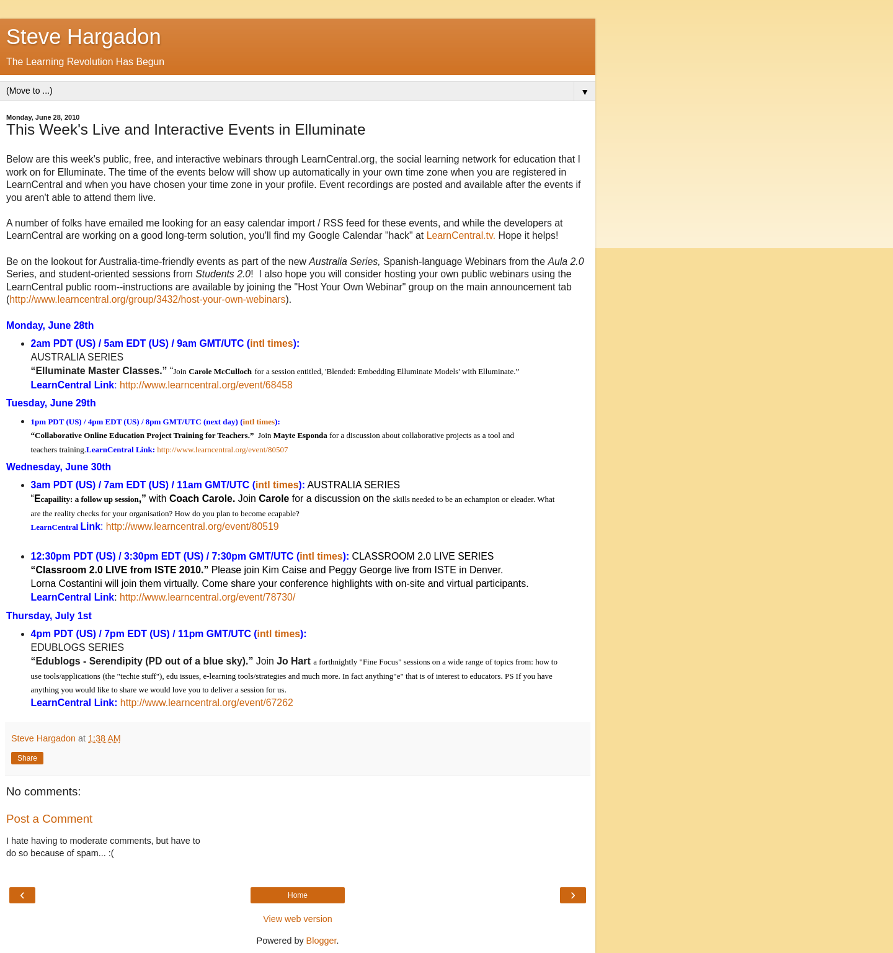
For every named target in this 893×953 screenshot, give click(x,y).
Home (298, 895)
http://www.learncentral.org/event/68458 (206, 385)
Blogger (321, 941)
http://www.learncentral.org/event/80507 (222, 449)
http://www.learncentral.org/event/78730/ (207, 597)
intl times (271, 343)
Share (27, 758)
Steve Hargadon (83, 36)
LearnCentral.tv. (461, 235)
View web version (297, 919)
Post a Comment (49, 818)
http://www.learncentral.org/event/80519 (192, 526)
